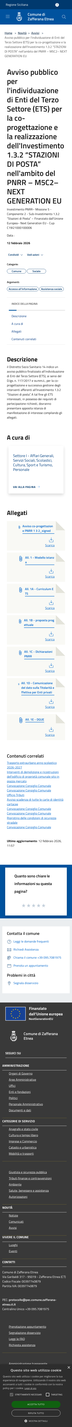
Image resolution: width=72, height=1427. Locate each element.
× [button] (68, 1367)
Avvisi (35, 33)
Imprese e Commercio (23, 1141)
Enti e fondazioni (20, 1092)
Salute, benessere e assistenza (29, 1190)
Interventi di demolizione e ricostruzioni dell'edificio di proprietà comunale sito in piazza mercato (33, 776)
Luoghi (13, 1245)
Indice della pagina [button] (24, 304)
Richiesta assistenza (22, 1345)
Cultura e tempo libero (23, 1135)
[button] (36, 1421)
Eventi (13, 1251)
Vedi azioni (35, 255)
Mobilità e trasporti (21, 1153)
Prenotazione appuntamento (27, 1326)
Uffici (12, 1085)
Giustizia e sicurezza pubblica (28, 1172)
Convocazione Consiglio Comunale (29, 785)
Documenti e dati (20, 1110)
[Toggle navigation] (7, 16)
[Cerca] (64, 17)
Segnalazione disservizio (25, 1332)
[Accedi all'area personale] (57, 4)
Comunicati (16, 1221)
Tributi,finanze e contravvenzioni (30, 1178)
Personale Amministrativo (26, 1104)
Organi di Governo (20, 1073)
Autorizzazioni (18, 1196)
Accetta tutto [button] (36, 1404)
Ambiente (15, 1184)
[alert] (36, 1395)
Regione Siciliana (17, 4)
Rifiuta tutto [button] (36, 1413)
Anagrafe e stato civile (23, 1129)
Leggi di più (30, 1388)
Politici (13, 1098)
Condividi (16, 255)
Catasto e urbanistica (22, 1147)
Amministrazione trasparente (28, 1363)
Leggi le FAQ (17, 1339)
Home (8, 33)
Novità (22, 33)
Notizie (13, 1215)
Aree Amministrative (22, 1079)
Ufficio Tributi (15, 795)
